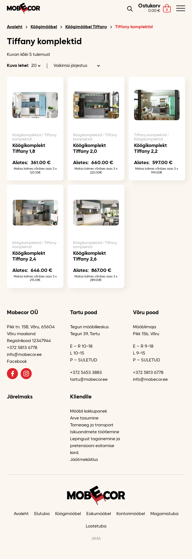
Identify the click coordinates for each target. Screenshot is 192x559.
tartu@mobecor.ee (89, 379)
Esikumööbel (98, 514)
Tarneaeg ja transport (91, 425)
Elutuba (42, 514)
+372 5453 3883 (86, 373)
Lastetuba (96, 526)
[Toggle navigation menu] (180, 8)
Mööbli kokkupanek (88, 411)
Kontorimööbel (130, 514)
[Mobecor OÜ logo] (23, 8)
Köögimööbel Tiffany (86, 27)
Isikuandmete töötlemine (94, 432)
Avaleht (14, 27)
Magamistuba (164, 514)
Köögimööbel (44, 27)
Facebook (17, 361)
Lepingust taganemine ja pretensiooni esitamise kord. (95, 446)
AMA (96, 539)
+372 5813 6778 (22, 348)
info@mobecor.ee (24, 355)
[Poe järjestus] (76, 65)
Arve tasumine (84, 418)
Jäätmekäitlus (84, 460)
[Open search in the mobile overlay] (130, 8)
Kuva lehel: (18, 66)
